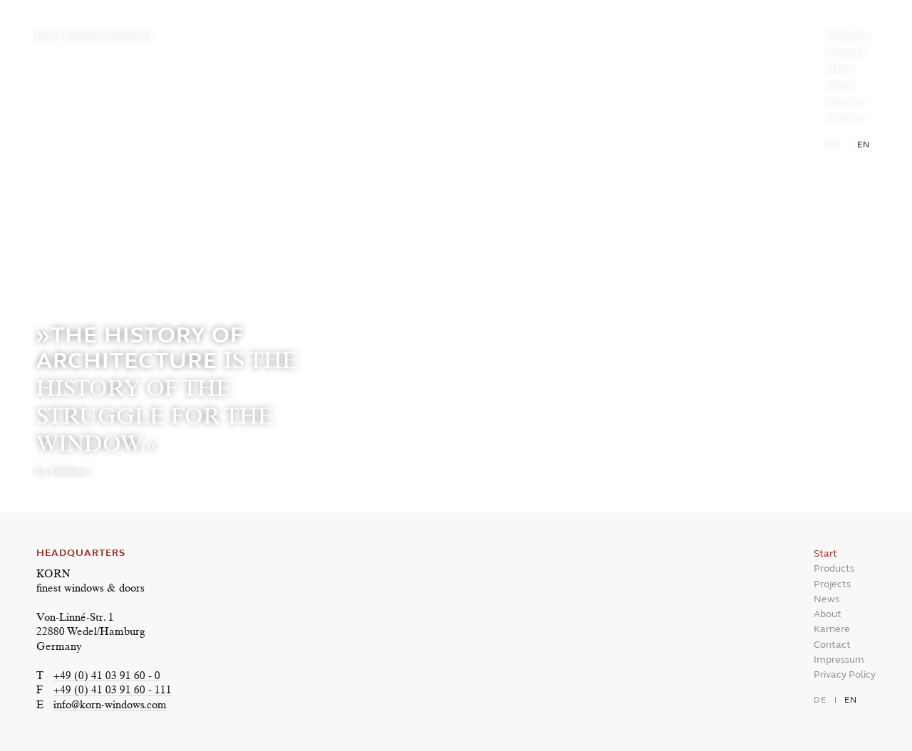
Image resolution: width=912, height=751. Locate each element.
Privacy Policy (845, 674)
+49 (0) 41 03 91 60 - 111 (112, 691)
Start (825, 553)
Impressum (839, 659)
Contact (845, 118)
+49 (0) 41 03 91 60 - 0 (106, 676)
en (863, 144)
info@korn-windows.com (110, 705)
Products (846, 36)
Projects (845, 52)
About (840, 85)
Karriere (844, 101)
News (839, 69)
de (832, 144)
